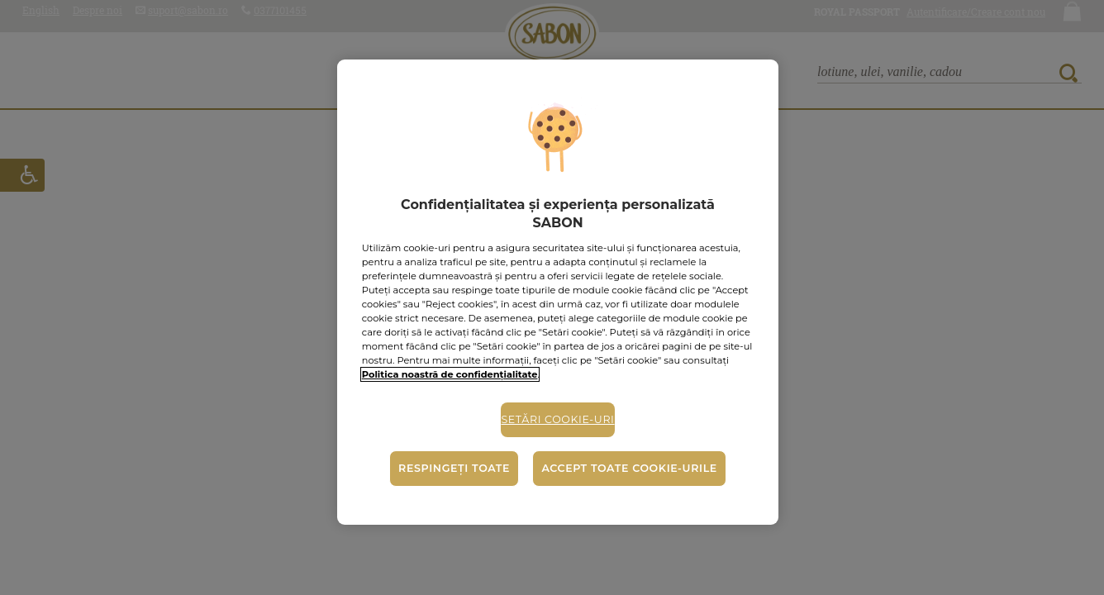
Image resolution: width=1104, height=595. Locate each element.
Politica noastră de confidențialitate (450, 374)
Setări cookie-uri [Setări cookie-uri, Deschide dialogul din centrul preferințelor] (557, 419)
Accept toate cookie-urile (628, 468)
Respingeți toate (454, 468)
